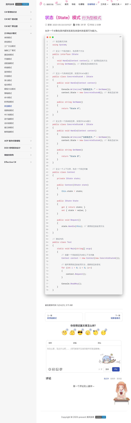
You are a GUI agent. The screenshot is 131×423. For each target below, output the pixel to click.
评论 (115, 369)
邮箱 (74, 343)
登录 (107, 369)
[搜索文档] (52, 4)
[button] (18, 12)
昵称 (50, 343)
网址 (99, 343)
